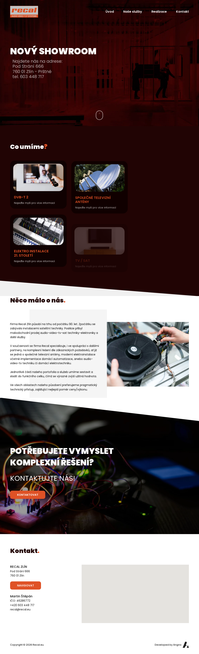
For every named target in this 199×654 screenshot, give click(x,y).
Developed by (168, 645)
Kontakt (182, 11)
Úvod (110, 11)
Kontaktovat (27, 495)
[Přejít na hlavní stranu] (24, 12)
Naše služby (132, 11)
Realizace (159, 11)
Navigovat (25, 585)
